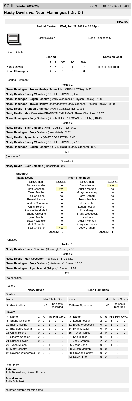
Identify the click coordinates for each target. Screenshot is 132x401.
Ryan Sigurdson (82, 305)
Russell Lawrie (19, 340)
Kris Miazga (80, 336)
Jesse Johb (57, 89)
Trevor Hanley (39, 89)
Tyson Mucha (33, 137)
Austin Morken (82, 348)
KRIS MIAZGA (74, 89)
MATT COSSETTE (62, 108)
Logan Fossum (39, 99)
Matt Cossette (34, 113)
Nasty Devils (45, 37)
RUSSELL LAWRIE (59, 94)
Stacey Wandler (35, 94)
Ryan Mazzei (38, 268)
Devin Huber (80, 356)
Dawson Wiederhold (22, 352)
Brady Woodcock (61, 99)
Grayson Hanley (83, 99)
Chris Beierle (18, 332)
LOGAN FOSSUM (80, 118)
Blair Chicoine (34, 127)
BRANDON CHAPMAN (58, 113)
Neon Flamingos (98, 37)
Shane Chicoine (84, 113)
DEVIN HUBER (58, 118)
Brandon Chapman (37, 108)
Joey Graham (76, 103)
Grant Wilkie (17, 305)
